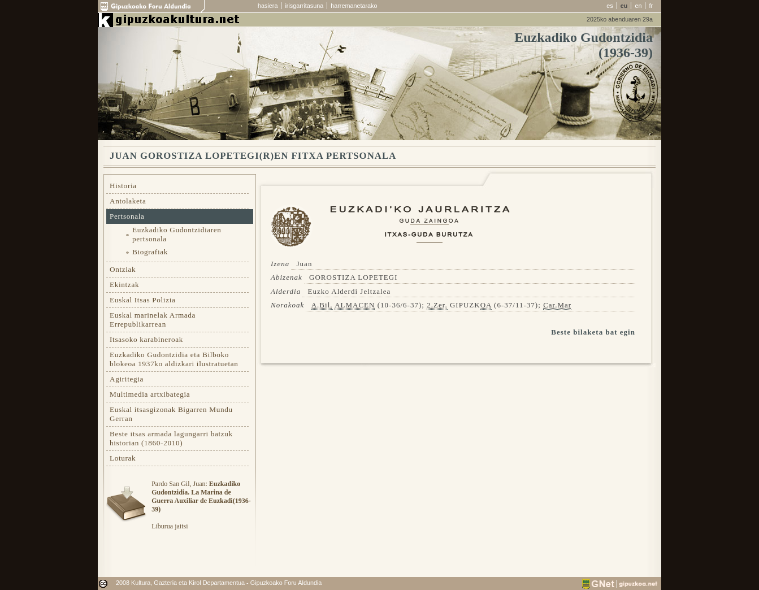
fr (651, 5)
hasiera (267, 5)
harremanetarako (354, 5)
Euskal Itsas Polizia (143, 300)
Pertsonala (127, 216)
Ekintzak (124, 284)
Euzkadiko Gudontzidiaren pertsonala (177, 234)
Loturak (123, 458)
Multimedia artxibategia (150, 394)
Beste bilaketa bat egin (593, 332)
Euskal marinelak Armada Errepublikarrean (153, 319)
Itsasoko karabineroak (146, 339)
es (609, 5)
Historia (123, 185)
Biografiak (150, 252)
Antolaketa (128, 201)
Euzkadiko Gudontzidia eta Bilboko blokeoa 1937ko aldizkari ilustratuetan (174, 359)
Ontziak (123, 269)
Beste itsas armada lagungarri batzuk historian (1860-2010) (171, 438)
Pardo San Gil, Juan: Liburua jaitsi (200, 505)
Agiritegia (127, 379)
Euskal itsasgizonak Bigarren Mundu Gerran (171, 414)
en (638, 5)
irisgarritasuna (304, 5)
